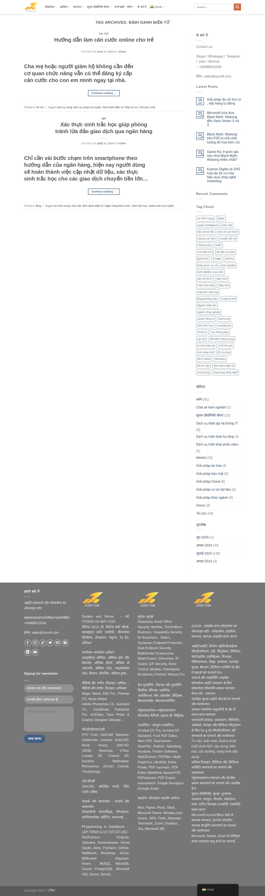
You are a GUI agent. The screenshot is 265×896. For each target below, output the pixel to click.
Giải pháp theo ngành (212, 497)
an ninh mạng (62, 205)
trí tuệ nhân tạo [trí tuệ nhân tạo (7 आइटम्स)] (206, 345)
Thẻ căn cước (147, 107)
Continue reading (104, 93)
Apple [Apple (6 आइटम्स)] (220, 218)
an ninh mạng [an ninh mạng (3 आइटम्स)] (205, 218)
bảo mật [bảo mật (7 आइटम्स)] (227, 225)
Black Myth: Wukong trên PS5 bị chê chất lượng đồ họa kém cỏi (223, 138)
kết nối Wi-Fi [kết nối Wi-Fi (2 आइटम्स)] (204, 278)
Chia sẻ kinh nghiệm (211, 407)
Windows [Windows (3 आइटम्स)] (220, 358)
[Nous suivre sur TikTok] (42, 642)
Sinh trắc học (139, 205)
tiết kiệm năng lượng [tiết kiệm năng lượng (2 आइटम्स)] (222, 338)
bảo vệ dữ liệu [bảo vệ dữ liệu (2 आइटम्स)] (205, 231)
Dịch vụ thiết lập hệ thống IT (217, 423)
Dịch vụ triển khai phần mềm (217, 444)
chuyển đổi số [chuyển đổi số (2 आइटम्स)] (228, 238)
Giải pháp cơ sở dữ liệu (213, 489)
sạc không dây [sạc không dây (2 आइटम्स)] (219, 332)
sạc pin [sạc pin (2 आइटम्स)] (201, 338)
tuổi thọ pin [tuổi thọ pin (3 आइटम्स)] (225, 345)
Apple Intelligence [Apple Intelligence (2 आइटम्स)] (207, 225)
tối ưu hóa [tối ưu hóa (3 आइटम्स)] (224, 352)
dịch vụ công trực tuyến (87, 107)
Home (200, 505)
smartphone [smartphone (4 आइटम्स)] (224, 325)
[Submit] (237, 7)
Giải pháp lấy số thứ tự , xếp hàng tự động (224, 101)
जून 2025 (202, 537)
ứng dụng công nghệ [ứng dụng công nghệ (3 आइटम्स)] (225, 372)
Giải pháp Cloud (208, 481)
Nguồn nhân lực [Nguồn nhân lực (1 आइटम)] (206, 305)
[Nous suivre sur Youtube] (35, 652)
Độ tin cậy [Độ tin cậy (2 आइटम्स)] (203, 365)
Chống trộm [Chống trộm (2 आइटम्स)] (204, 245)
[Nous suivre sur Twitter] (50, 642)
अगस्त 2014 (204, 561)
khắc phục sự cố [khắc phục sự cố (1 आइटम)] (207, 265)
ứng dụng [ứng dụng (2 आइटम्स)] (203, 372)
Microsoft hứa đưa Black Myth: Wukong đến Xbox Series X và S (223, 119)
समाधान (78, 7)
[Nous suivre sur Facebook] (27, 642)
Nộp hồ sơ (131, 107)
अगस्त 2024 (204, 545)
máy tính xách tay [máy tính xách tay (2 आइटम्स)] (207, 292)
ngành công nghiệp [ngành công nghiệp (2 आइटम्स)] (208, 312)
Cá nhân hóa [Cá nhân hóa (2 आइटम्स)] (205, 251)
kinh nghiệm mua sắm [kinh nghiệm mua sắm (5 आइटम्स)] (210, 271)
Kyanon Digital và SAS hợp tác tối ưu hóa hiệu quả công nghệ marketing (223, 175)
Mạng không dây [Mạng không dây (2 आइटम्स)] (207, 298)
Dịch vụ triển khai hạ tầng (215, 436)
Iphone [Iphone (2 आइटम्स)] (229, 258)
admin (122, 51)
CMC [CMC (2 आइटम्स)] (219, 245)
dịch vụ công (64, 107)
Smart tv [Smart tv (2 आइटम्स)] (202, 332)
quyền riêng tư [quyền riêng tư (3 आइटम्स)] (206, 318)
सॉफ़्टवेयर (51, 7)
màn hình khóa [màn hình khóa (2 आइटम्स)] (206, 285)
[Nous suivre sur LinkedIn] (27, 652)
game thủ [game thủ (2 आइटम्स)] (203, 258)
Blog (38, 205)
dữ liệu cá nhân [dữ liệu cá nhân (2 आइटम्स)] (226, 251)
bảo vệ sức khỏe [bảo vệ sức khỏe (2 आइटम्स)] (228, 231)
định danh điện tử (113, 107)
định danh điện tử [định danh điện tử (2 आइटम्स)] (223, 365)
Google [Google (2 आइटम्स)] (217, 258)
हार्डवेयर (65, 7)
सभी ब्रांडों (119, 6)
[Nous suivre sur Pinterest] (65, 642)
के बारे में (142, 6)
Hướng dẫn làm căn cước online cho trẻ (103, 40)
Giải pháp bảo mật (209, 473)
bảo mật (76, 205)
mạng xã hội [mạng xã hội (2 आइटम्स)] (228, 298)
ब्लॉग (131, 7)
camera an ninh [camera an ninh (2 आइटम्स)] (206, 238)
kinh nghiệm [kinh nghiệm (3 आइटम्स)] (228, 265)
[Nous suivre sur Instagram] (35, 642)
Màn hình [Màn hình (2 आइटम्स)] (221, 278)
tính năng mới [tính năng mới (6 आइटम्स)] (205, 352)
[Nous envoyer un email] (57, 642)
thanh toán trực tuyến (161, 205)
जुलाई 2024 (204, 553)
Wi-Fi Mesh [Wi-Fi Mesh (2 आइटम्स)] (204, 358)
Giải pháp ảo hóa (208, 465)
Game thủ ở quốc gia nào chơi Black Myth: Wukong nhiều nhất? (222, 155)
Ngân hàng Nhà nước (117, 205)
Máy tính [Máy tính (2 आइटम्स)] (224, 285)
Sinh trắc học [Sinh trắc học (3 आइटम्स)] (205, 325)
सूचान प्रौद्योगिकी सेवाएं (99, 7)
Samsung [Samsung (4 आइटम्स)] (224, 318)
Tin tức (104, 34)
